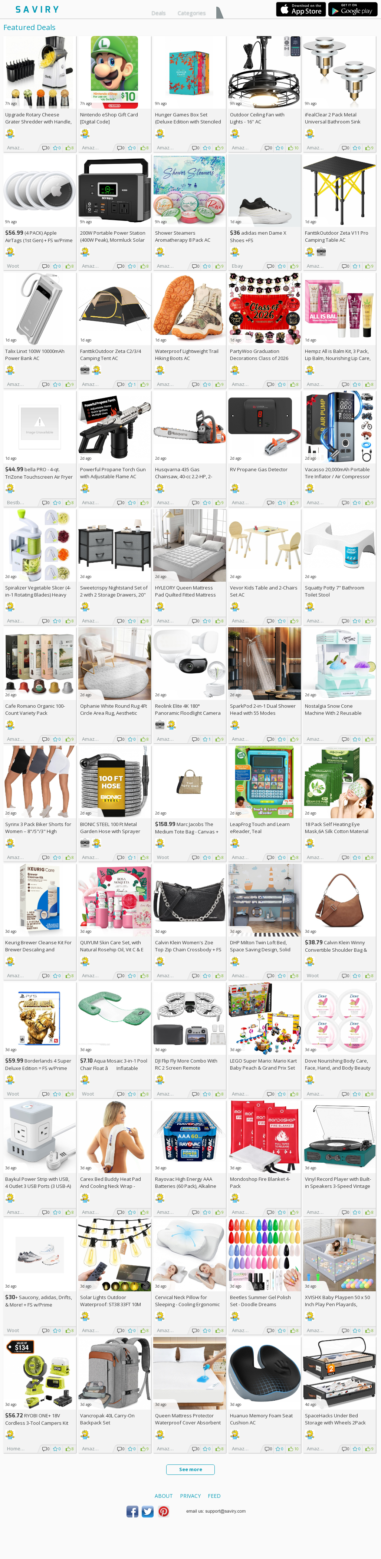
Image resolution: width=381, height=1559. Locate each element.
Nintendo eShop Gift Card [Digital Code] (109, 118)
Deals (158, 12)
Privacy (190, 1495)
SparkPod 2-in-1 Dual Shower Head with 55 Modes (263, 709)
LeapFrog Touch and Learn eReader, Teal (260, 828)
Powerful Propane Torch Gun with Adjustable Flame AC (113, 473)
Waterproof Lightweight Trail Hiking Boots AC (187, 354)
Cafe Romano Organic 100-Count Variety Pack (35, 709)
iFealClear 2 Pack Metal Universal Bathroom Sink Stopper (333, 121)
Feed (214, 1495)
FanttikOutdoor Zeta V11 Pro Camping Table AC (336, 236)
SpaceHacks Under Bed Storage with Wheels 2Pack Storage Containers (335, 1422)
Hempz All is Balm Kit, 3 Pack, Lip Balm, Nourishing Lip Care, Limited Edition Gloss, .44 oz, (338, 358)
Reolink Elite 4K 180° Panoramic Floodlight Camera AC (188, 713)
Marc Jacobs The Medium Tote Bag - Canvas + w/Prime (187, 831)
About (164, 1495)
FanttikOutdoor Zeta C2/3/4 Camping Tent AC (110, 354)
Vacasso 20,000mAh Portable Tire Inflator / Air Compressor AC (337, 476)
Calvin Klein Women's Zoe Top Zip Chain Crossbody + (188, 946)
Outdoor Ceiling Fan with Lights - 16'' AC (257, 118)
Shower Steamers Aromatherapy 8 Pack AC (182, 236)
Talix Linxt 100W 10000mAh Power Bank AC (35, 354)
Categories (192, 12)
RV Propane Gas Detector (259, 469)
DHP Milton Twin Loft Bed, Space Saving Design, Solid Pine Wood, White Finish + (262, 949)
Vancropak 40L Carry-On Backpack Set (107, 1419)
